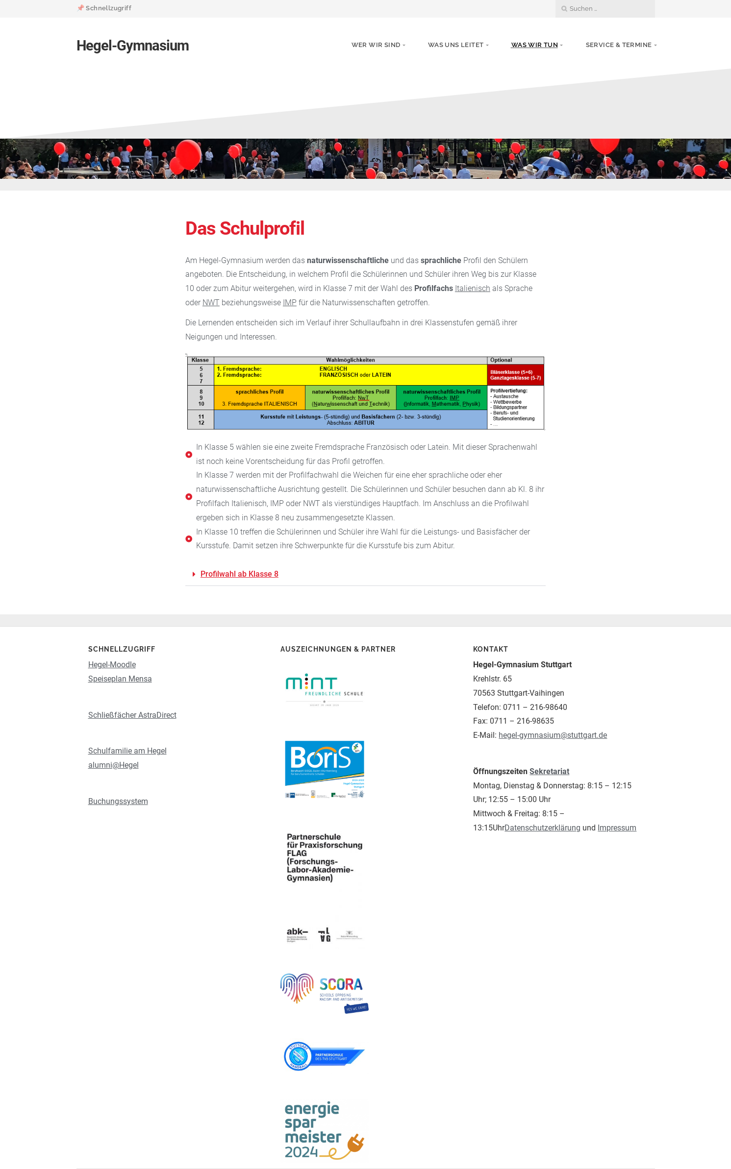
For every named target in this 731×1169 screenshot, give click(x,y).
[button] (365, 574)
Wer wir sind (376, 45)
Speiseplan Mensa (120, 678)
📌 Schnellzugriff (103, 8)
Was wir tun (534, 45)
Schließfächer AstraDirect (132, 715)
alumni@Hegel (113, 765)
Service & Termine (619, 45)
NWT (211, 302)
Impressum (617, 827)
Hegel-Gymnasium (132, 45)
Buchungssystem (118, 801)
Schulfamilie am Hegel (127, 750)
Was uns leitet (456, 45)
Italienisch (472, 288)
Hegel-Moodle (112, 664)
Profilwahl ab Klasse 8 (239, 574)
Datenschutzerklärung (542, 827)
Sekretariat (549, 771)
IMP (290, 302)
